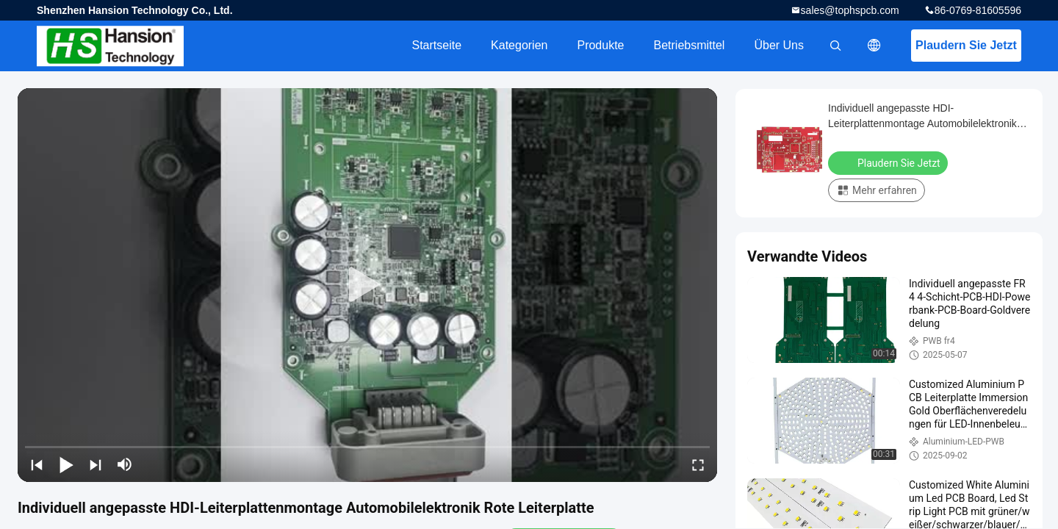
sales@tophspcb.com (850, 10)
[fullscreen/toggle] (698, 464)
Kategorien (519, 45)
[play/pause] (66, 464)
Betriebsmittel (689, 45)
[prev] (36, 464)
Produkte (600, 45)
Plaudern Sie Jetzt (966, 45)
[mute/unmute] (125, 464)
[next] (95, 464)
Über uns (779, 45)
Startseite (436, 45)
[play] (367, 285)
